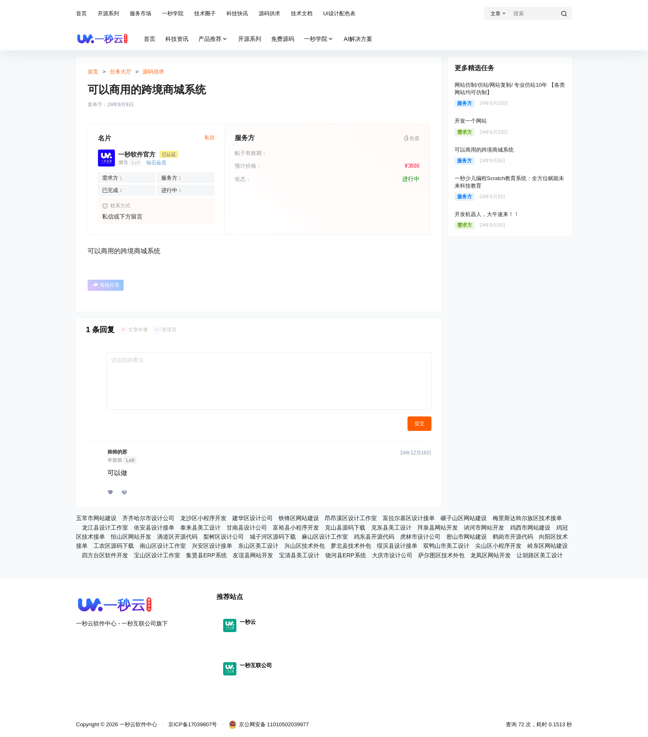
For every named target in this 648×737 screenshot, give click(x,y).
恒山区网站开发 (131, 536)
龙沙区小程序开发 (203, 518)
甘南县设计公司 (246, 527)
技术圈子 (205, 13)
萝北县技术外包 (351, 545)
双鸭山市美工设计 (446, 545)
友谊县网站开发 (253, 555)
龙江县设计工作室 (105, 527)
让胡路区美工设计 (540, 555)
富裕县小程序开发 (296, 527)
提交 (419, 423)
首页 (81, 13)
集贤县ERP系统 (206, 555)
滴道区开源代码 (177, 536)
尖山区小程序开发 (498, 545)
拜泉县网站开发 (437, 527)
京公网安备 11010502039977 (269, 724)
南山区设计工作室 (163, 545)
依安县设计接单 (154, 527)
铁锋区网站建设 (299, 518)
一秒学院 (172, 13)
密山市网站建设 (466, 536)
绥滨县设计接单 (397, 545)
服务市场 (140, 13)
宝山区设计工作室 (157, 555)
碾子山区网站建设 (464, 518)
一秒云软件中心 (137, 724)
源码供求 (269, 13)
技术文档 (301, 13)
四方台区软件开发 (105, 555)
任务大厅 (120, 72)
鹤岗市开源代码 (513, 536)
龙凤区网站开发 (490, 555)
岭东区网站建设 (547, 545)
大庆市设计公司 (392, 555)
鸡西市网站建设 (530, 527)
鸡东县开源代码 (374, 536)
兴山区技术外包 (304, 545)
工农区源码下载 (113, 545)
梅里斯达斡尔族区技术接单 (527, 518)
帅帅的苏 (117, 451)
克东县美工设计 (391, 527)
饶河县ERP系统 (345, 555)
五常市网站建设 (96, 518)
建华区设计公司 (252, 518)
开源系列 (108, 13)
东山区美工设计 (258, 545)
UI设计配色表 (339, 13)
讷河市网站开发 (484, 527)
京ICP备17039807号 (192, 724)
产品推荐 (213, 39)
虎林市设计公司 (420, 536)
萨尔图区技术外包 (441, 555)
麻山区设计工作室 (325, 536)
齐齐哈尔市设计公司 (148, 518)
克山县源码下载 (345, 527)
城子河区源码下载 (273, 536)
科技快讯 (237, 13)
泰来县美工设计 (200, 527)
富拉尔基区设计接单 (409, 518)
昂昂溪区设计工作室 (351, 518)
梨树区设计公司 (223, 536)
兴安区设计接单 (212, 545)
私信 (209, 137)
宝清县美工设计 (299, 555)
